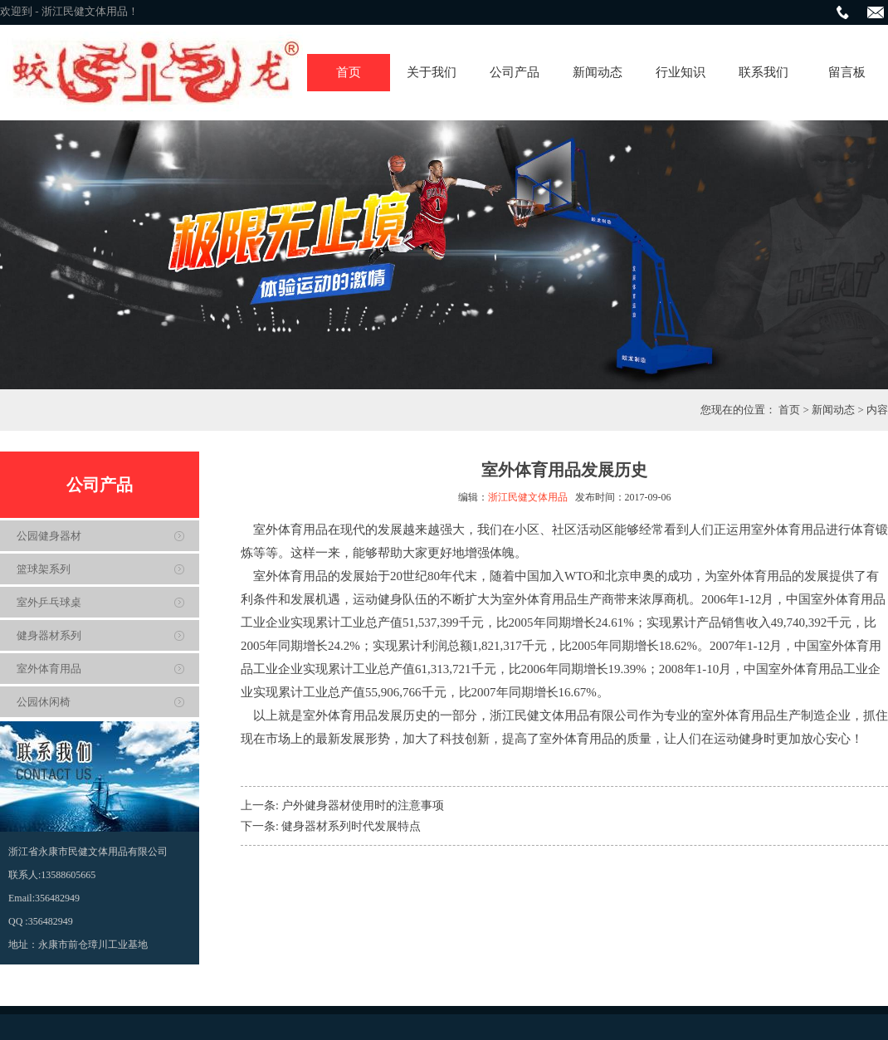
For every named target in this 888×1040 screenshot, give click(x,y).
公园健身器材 (49, 536)
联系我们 (763, 72)
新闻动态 (597, 72)
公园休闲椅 (44, 702)
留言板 (847, 72)
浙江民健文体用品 (528, 497)
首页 (348, 72)
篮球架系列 (44, 569)
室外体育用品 (49, 668)
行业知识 (680, 72)
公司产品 (514, 72)
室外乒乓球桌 (49, 602)
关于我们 (431, 72)
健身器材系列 (49, 635)
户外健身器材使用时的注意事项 (362, 805)
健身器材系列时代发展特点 (351, 826)
